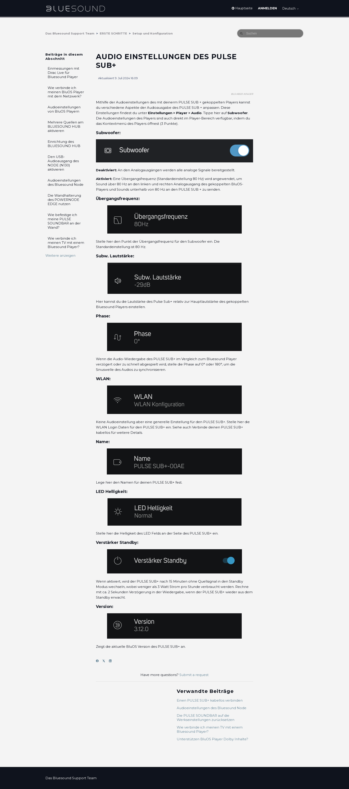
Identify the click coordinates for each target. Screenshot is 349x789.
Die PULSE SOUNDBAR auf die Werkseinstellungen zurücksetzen (205, 717)
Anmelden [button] (267, 8)
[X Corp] (105, 661)
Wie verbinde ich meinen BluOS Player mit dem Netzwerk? (66, 92)
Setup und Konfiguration (152, 33)
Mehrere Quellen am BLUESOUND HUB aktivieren (65, 126)
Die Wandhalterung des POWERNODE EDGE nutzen (64, 199)
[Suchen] (270, 33)
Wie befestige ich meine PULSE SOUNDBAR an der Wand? (64, 221)
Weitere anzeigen (60, 255)
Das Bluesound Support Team (69, 33)
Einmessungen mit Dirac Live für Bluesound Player (63, 72)
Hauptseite (242, 8)
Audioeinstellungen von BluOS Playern (64, 109)
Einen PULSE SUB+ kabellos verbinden (210, 700)
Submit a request (194, 675)
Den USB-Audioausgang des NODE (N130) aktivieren (63, 163)
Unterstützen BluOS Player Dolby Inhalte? (212, 739)
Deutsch (290, 8)
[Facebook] (98, 661)
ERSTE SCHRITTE (113, 33)
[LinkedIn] (111, 661)
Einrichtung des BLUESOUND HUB (64, 143)
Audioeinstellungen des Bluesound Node (65, 182)
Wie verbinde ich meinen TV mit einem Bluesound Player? (66, 242)
